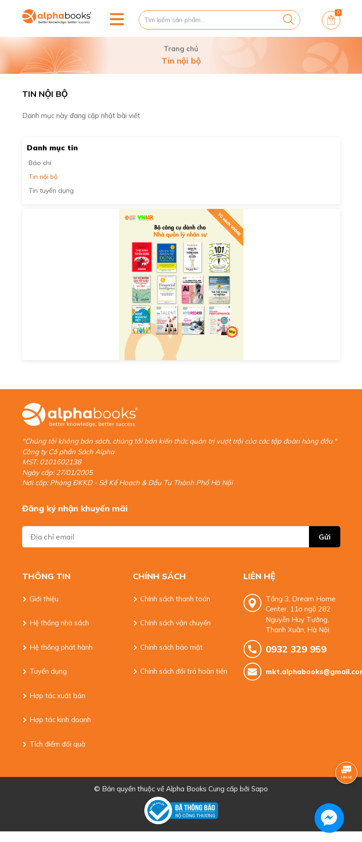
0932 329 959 (296, 649)
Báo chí (40, 163)
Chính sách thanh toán (175, 598)
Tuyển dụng (48, 671)
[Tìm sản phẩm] (219, 20)
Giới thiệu (44, 598)
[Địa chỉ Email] (181, 536)
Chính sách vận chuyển (175, 622)
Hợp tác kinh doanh (60, 719)
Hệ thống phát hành (61, 647)
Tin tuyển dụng (51, 190)
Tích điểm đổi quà (57, 744)
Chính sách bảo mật (171, 647)
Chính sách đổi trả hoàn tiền (183, 671)
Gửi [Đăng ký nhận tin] (325, 536)
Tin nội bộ (43, 176)
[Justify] (288, 20)
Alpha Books (186, 788)
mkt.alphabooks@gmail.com (303, 671)
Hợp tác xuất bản (57, 695)
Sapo (259, 788)
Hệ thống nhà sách (59, 622)
